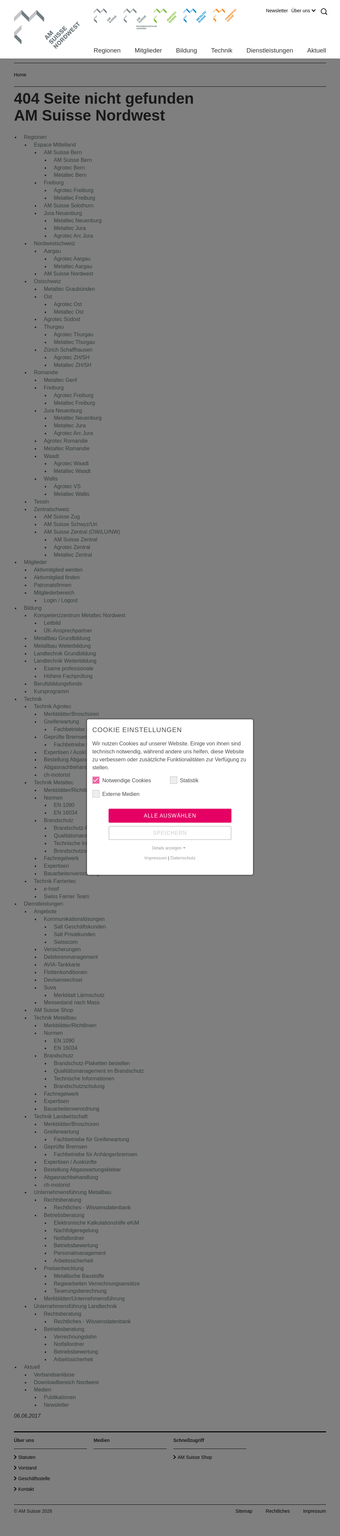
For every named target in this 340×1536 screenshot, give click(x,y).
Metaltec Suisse (190, 15)
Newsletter (277, 10)
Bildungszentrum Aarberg (135, 15)
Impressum (155, 861)
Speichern (170, 836)
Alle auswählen (170, 819)
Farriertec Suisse (221, 15)
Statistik (184, 783)
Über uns (303, 10)
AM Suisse (103, 11)
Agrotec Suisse (160, 15)
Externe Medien (115, 797)
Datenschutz (183, 861)
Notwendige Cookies (121, 783)
